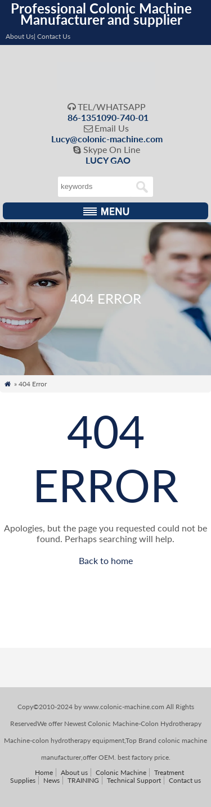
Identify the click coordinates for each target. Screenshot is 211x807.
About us (74, 772)
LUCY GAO (108, 160)
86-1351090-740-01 (108, 117)
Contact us (185, 780)
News (51, 780)
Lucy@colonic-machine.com (107, 138)
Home (44, 772)
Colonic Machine (121, 772)
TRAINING (83, 780)
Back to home (106, 560)
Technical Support (134, 780)
